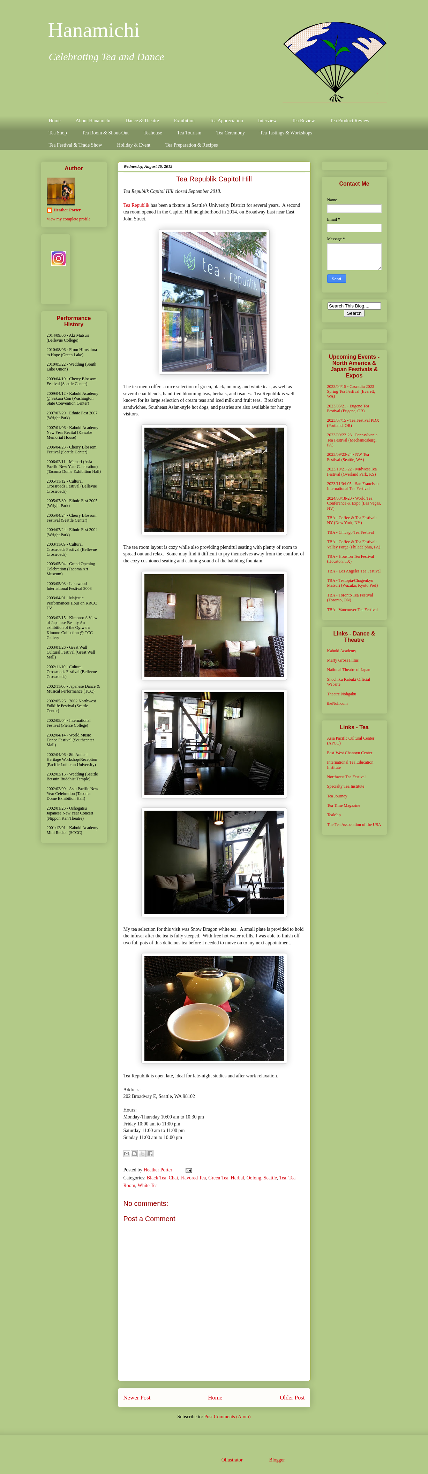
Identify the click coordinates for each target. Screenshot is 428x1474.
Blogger (277, 1460)
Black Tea (156, 1177)
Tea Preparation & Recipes (191, 145)
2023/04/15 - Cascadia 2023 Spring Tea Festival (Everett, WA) (351, 391)
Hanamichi (94, 29)
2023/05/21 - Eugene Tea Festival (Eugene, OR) (348, 408)
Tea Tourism (189, 132)
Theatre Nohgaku (341, 694)
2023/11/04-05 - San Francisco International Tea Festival (353, 486)
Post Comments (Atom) (227, 1416)
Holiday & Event (134, 145)
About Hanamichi (93, 120)
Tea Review (303, 120)
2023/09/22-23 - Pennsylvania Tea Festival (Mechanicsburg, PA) (352, 439)
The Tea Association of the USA (354, 824)
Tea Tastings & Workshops (286, 132)
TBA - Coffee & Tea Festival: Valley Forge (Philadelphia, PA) (354, 544)
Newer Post (137, 1397)
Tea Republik (136, 205)
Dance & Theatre (142, 120)
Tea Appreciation (226, 120)
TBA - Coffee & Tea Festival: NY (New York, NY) (352, 520)
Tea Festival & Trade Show (75, 145)
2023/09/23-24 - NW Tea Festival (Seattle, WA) (348, 457)
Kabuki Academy (341, 650)
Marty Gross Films (343, 660)
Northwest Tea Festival (346, 776)
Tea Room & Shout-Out (105, 132)
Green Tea (218, 1177)
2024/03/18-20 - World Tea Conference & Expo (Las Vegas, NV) (354, 503)
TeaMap (334, 814)
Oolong (254, 1177)
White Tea (147, 1185)
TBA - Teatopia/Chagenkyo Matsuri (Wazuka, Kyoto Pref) (352, 583)
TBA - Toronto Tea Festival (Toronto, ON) (350, 597)
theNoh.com (337, 703)
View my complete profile (69, 219)
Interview (267, 120)
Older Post (292, 1397)
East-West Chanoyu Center (350, 752)
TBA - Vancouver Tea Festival (352, 609)
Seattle (270, 1177)
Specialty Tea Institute (346, 786)
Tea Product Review (349, 120)
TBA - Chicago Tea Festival (350, 532)
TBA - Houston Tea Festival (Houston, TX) (350, 559)
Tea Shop (58, 132)
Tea (282, 1177)
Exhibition (184, 120)
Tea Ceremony (230, 132)
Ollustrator (231, 1460)
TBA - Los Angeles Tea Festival (354, 571)
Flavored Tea (193, 1177)
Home (55, 120)
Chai (173, 1177)
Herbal (237, 1177)
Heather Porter (159, 1169)
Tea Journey (337, 796)
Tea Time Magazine (343, 805)
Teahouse (153, 132)
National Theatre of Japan (348, 669)
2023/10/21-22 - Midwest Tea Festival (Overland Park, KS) (352, 471)
